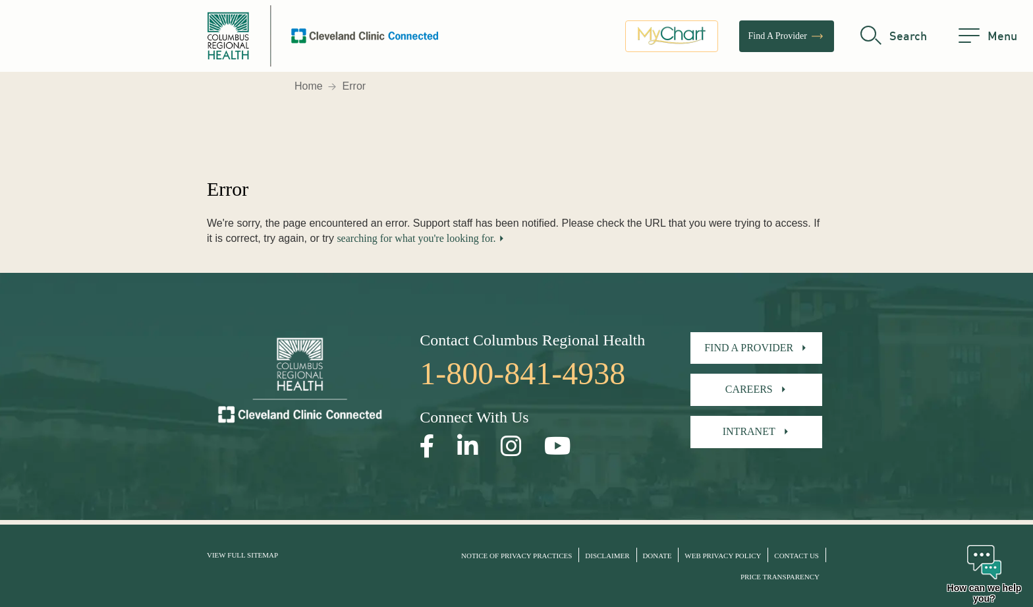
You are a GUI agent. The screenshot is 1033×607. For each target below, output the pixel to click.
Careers (749, 389)
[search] (894, 36)
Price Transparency (780, 577)
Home (308, 86)
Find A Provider (786, 36)
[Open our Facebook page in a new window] (427, 446)
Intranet (749, 431)
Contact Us (796, 556)
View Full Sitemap (242, 555)
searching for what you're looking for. (416, 238)
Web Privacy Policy (722, 556)
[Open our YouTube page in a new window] (557, 446)
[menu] (988, 36)
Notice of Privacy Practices (516, 556)
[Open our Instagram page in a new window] (511, 446)
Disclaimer (607, 556)
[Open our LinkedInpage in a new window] (467, 446)
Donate (656, 556)
